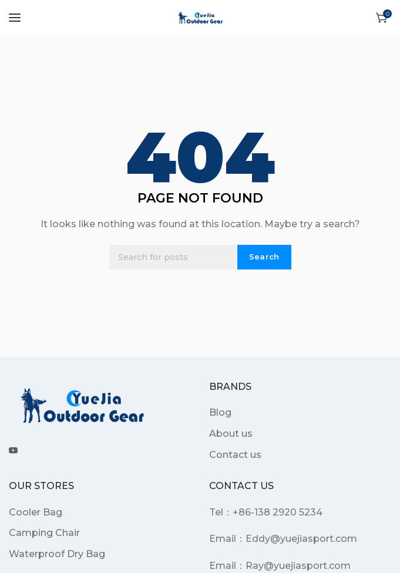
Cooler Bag (35, 512)
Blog (220, 412)
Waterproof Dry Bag (57, 553)
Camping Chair (44, 532)
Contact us (235, 454)
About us (231, 433)
